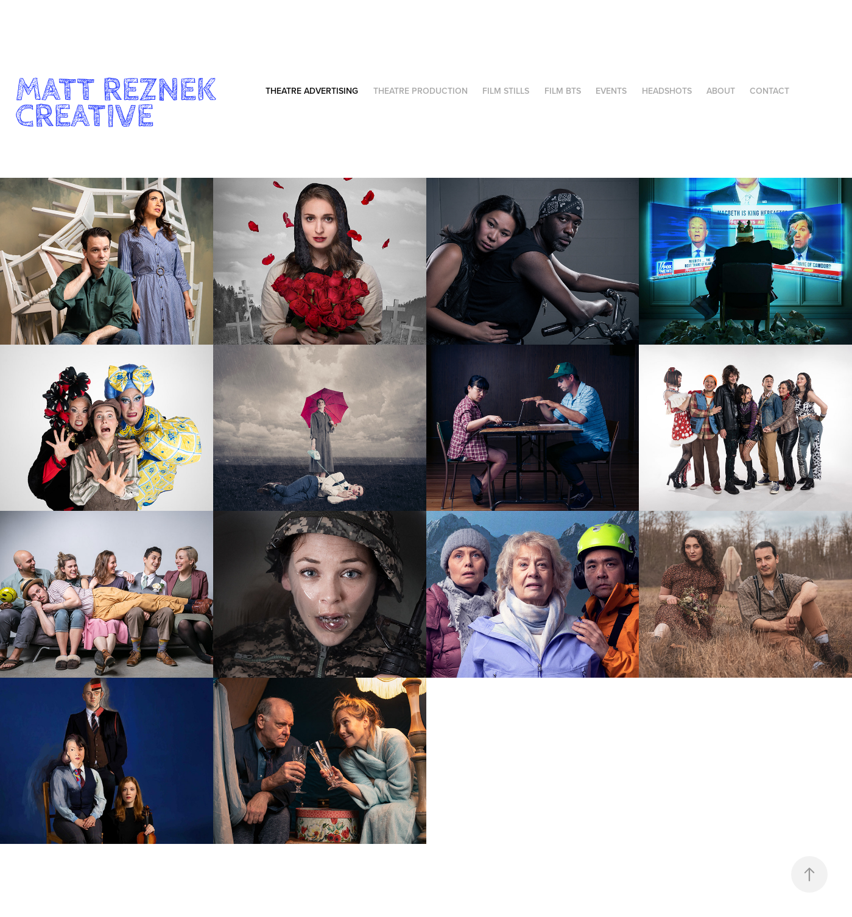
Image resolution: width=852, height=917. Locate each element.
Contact (769, 91)
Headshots (667, 91)
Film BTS (562, 91)
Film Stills (505, 91)
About (720, 91)
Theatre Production (420, 91)
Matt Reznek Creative (119, 103)
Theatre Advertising (312, 91)
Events (611, 91)
